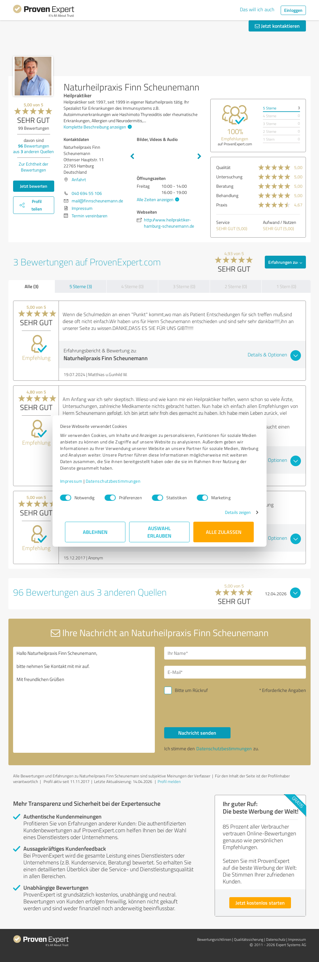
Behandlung (227, 195)
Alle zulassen (223, 531)
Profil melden (169, 781)
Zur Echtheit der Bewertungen (33, 167)
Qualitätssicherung (248, 939)
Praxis (221, 205)
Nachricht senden (197, 732)
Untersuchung (229, 177)
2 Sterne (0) (236, 286)
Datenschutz (275, 939)
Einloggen (293, 10)
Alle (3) (31, 286)
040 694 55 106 (87, 193)
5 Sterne (269, 108)
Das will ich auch (257, 9)
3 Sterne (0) (184, 286)
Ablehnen (95, 531)
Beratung (224, 186)
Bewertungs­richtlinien (214, 939)
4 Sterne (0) (132, 286)
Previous (132, 156)
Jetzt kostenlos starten (260, 902)
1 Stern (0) (286, 286)
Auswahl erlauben (160, 532)
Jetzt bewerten (33, 186)
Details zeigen (233, 512)
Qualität (223, 167)
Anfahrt (79, 179)
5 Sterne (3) (80, 286)
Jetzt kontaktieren (277, 25)
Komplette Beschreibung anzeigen (97, 127)
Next (199, 156)
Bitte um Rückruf (191, 690)
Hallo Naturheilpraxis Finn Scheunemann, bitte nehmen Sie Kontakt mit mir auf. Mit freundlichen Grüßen (84, 700)
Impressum (76, 481)
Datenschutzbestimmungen (118, 481)
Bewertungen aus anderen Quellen (33, 148)
